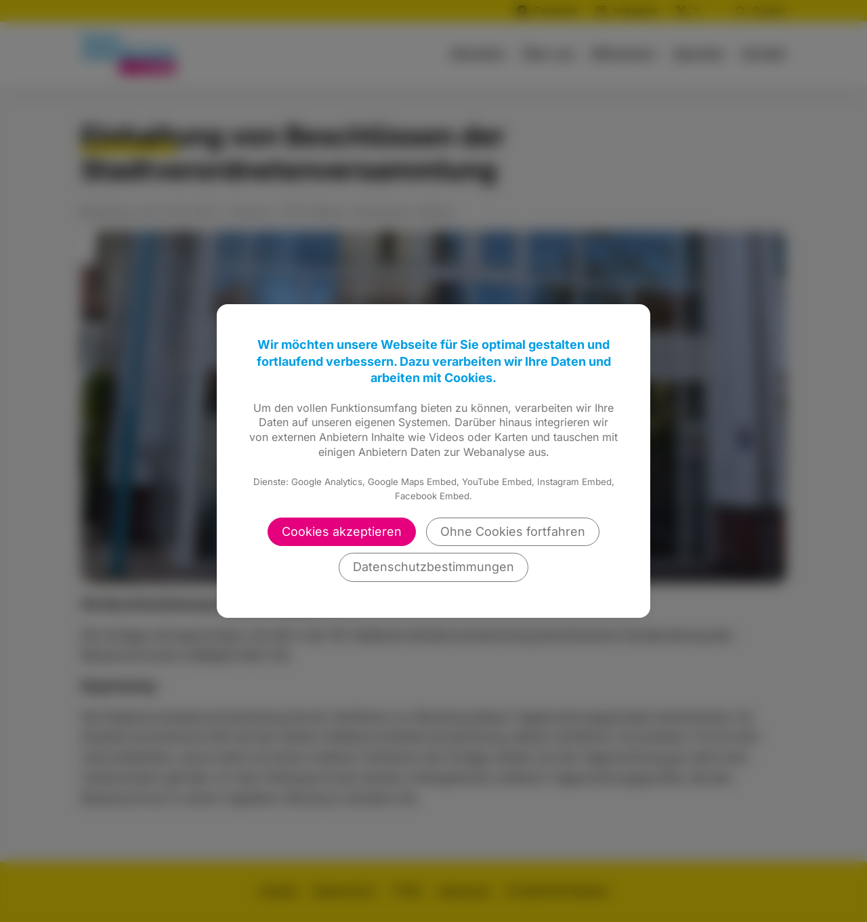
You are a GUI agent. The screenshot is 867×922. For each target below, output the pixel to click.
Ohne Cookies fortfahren (512, 531)
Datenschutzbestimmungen (433, 567)
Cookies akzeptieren (342, 531)
